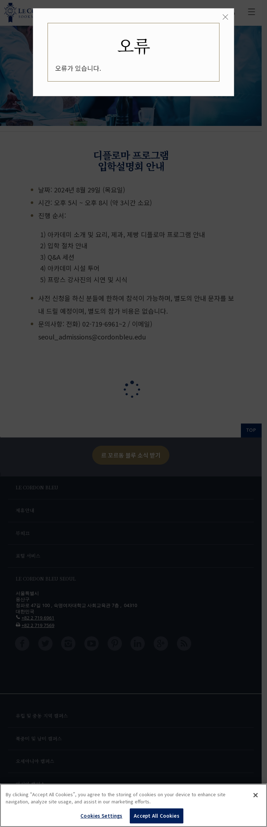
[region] (133, 805)
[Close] (225, 17)
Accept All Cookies (156, 815)
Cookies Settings (101, 815)
